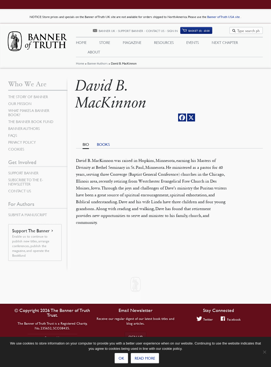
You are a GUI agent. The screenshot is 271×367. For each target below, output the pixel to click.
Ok (121, 358)
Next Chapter (225, 42)
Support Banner (149, 31)
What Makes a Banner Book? (28, 113)
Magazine (132, 42)
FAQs (12, 136)
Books (103, 144)
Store (104, 42)
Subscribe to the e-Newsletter (25, 182)
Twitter (205, 319)
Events (192, 42)
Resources (164, 42)
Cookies (16, 149)
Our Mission (19, 104)
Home (80, 64)
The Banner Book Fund (30, 122)
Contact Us (174, 31)
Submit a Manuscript (27, 215)
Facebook (231, 319)
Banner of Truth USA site (224, 17)
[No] (264, 352)
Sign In (191, 31)
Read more (145, 358)
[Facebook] (182, 118)
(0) (217, 31)
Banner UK (126, 31)
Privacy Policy (22, 143)
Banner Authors (97, 64)
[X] (191, 118)
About (94, 52)
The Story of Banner (28, 97)
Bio (86, 144)
